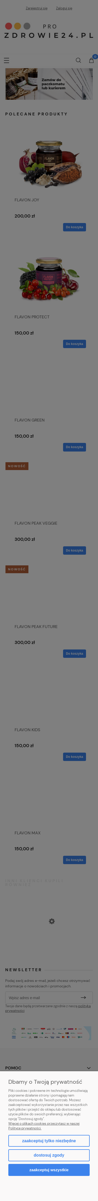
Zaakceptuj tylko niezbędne (49, 1141)
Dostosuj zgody (49, 1155)
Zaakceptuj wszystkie (49, 1170)
